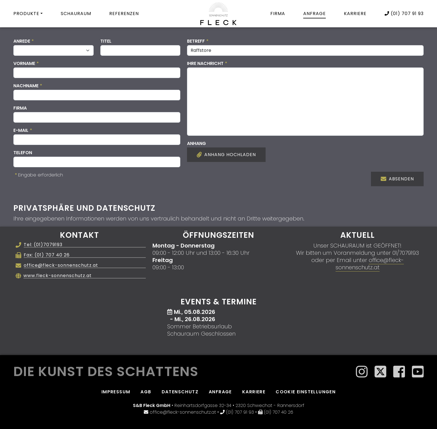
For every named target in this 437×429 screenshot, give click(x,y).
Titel (105, 41)
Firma (277, 13)
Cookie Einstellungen (306, 392)
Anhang (196, 143)
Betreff (197, 41)
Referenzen (124, 13)
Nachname (27, 86)
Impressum (115, 392)
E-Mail (22, 130)
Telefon (22, 152)
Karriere (355, 13)
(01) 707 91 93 (404, 13)
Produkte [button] (26, 13)
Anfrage (314, 13)
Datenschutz (180, 392)
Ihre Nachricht (207, 63)
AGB (145, 392)
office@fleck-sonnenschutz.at (370, 263)
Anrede (23, 41)
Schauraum (76, 13)
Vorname (26, 63)
